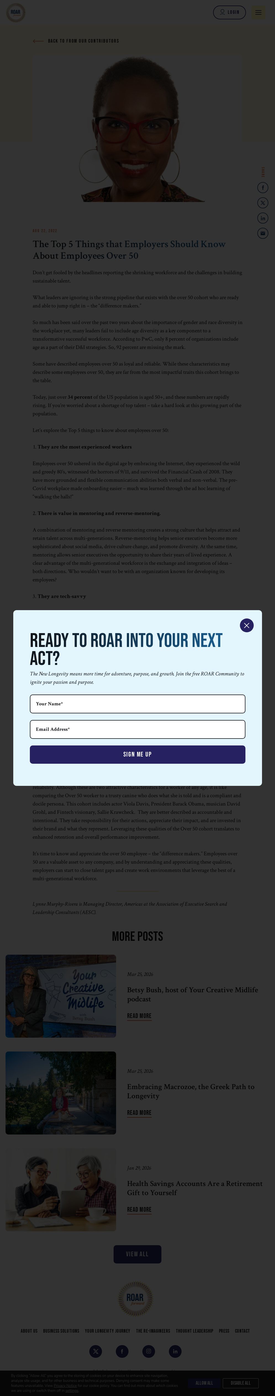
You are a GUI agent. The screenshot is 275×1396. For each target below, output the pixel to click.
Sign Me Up (137, 754)
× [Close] (247, 625)
